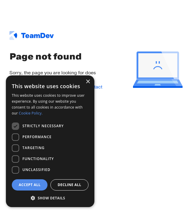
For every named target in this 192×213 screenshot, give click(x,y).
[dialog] (50, 141)
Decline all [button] (69, 184)
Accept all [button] (30, 184)
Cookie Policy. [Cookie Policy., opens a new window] (31, 113)
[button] (50, 197)
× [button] (88, 82)
